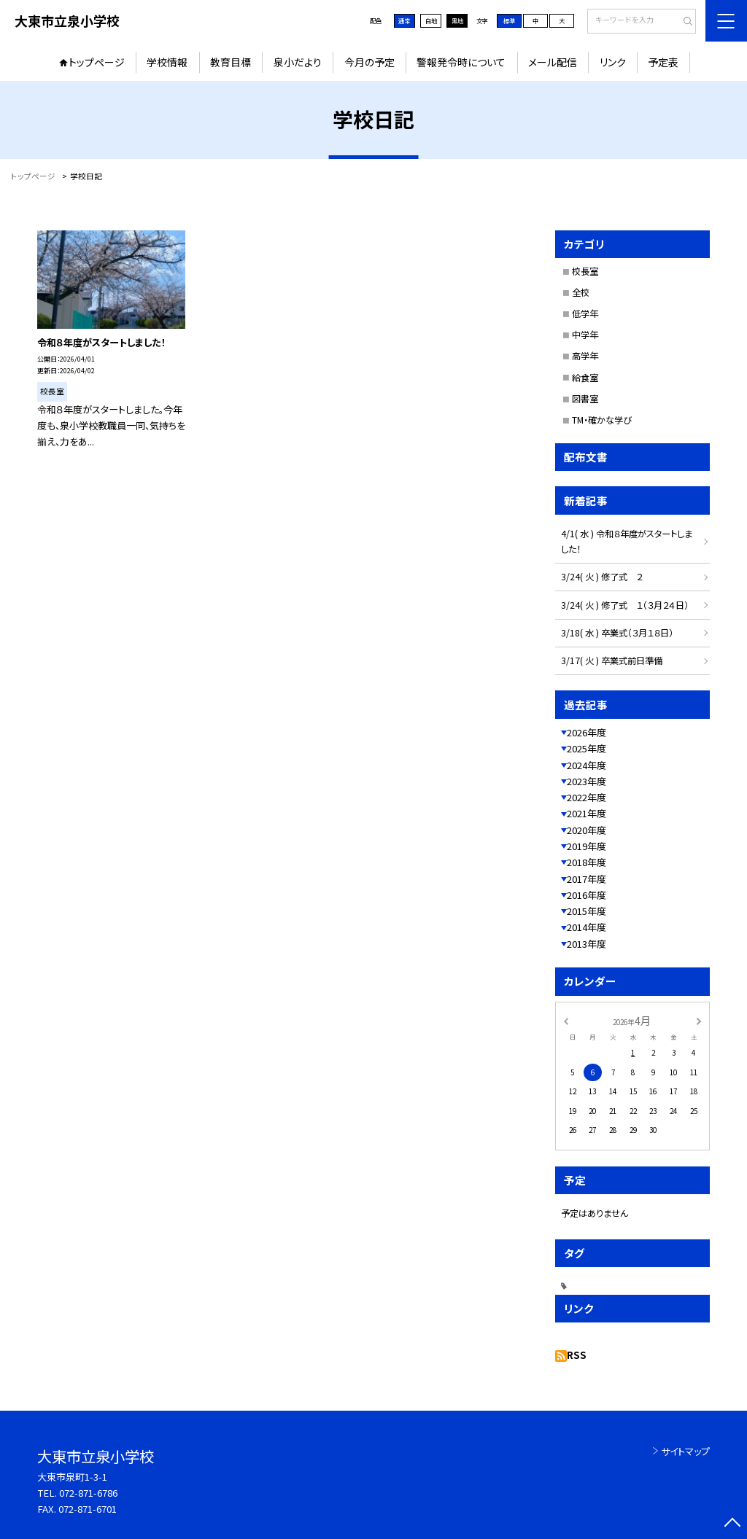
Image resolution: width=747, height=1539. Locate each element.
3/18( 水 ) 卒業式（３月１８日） (617, 632)
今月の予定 (369, 62)
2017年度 (586, 879)
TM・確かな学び (602, 419)
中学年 (585, 334)
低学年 (585, 313)
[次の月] (699, 1020)
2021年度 (586, 813)
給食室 (585, 377)
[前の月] (565, 1020)
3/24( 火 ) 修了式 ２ (602, 576)
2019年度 (586, 846)
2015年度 (586, 911)
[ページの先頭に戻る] (732, 1524)
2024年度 (586, 765)
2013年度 (586, 944)
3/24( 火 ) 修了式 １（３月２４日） (625, 605)
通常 (404, 20)
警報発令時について (461, 62)
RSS (577, 1355)
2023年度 (586, 781)
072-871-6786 (88, 1493)
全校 (580, 292)
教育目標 (230, 62)
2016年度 (586, 895)
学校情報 (167, 62)
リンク (613, 62)
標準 (509, 20)
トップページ (97, 62)
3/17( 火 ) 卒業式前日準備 (611, 660)
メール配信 (552, 62)
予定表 (663, 62)
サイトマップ (685, 1451)
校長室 (585, 271)
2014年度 (586, 927)
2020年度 (586, 830)
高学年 (585, 355)
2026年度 (586, 732)
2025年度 (586, 748)
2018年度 (586, 862)
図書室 (585, 398)
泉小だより (298, 62)
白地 (431, 20)
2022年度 (586, 797)
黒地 (457, 20)
